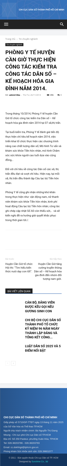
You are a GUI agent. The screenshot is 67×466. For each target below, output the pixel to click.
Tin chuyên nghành (28, 38)
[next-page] (13, 363)
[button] (6, 24)
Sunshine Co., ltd (40, 461)
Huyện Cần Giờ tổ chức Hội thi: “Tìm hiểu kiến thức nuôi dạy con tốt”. (19, 267)
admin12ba (14, 95)
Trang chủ (10, 38)
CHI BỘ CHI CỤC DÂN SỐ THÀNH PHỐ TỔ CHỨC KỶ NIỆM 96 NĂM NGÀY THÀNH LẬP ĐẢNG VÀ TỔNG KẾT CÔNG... (43, 328)
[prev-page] (7, 363)
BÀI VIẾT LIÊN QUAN (19, 291)
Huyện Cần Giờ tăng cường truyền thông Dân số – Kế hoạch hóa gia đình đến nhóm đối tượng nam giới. (48, 271)
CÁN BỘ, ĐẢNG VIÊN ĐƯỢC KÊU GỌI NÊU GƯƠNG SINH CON (40, 307)
